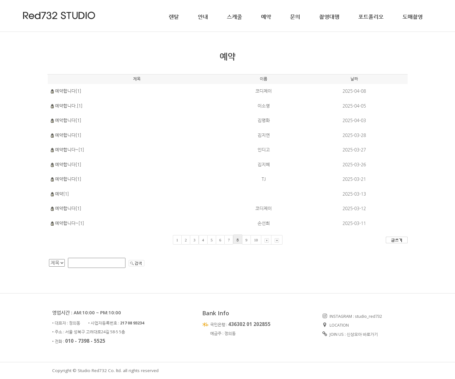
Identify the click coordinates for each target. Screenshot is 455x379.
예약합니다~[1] (69, 149)
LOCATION (335, 325)
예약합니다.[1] (68, 105)
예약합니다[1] (68, 90)
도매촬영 (413, 16)
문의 (295, 16)
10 (256, 240)
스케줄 (234, 16)
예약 (266, 16)
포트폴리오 (371, 16)
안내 (203, 16)
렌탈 (174, 16)
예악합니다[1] (68, 120)
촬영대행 (329, 16)
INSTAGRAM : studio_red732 (352, 316)
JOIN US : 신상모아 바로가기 (350, 334)
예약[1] (62, 193)
